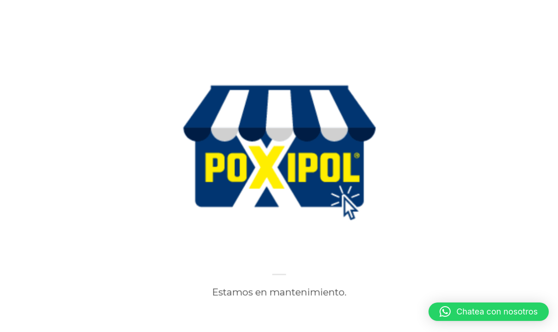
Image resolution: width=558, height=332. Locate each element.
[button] (489, 311)
